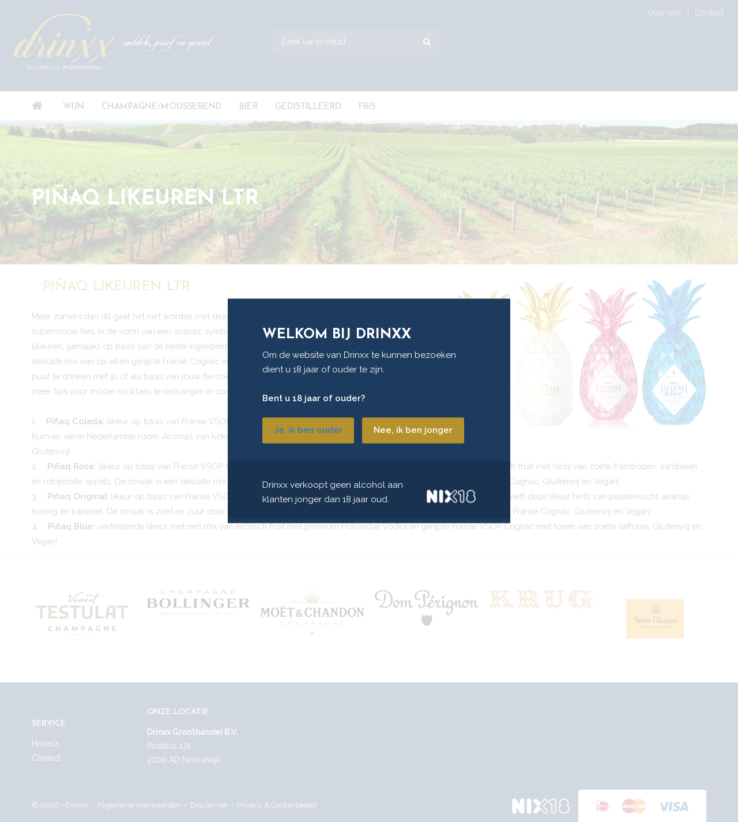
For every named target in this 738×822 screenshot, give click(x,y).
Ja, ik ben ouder (308, 430)
